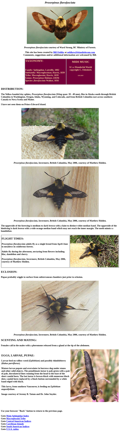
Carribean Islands (15, 424)
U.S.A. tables (12, 429)
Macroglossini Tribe (16, 418)
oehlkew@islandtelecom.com (81, 52)
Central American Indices (18, 421)
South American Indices (17, 426)
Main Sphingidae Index (17, 416)
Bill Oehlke (58, 52)
